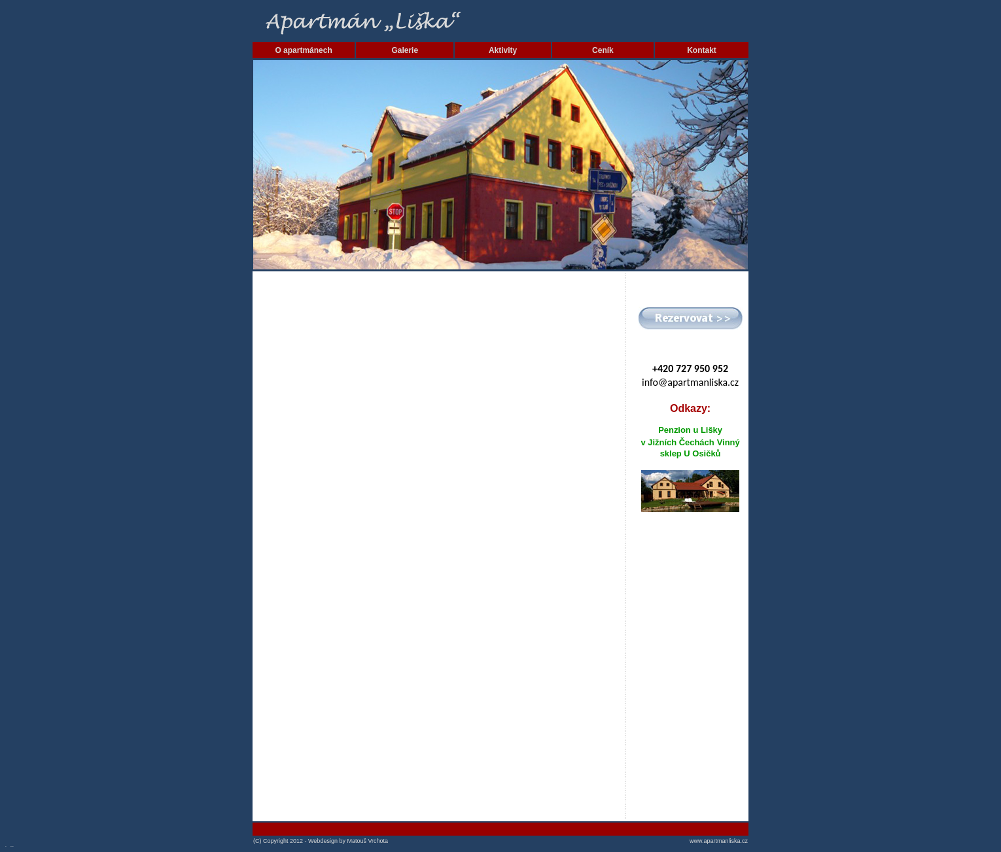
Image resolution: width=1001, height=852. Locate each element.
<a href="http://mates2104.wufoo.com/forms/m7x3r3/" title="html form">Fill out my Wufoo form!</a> (439, 546)
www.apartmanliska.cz (719, 841)
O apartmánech (303, 50)
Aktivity (503, 50)
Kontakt (701, 50)
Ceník (603, 50)
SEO (6, 846)
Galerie (404, 50)
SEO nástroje (11, 846)
